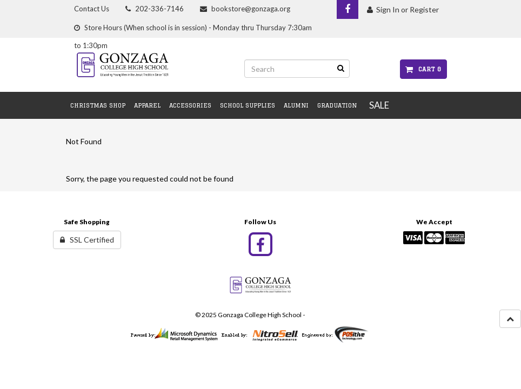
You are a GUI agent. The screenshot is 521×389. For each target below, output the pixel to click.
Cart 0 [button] (423, 68)
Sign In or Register (403, 9)
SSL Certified (87, 239)
